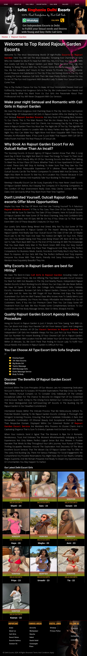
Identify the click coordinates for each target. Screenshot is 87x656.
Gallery (65, 4)
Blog (77, 4)
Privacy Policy (55, 631)
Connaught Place (33, 645)
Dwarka (32, 634)
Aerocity (33, 628)
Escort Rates (42, 4)
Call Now (53, 4)
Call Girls (30, 4)
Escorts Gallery (15, 640)
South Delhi (34, 640)
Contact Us (13, 644)
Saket (32, 637)
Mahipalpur (34, 631)
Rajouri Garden (18, 37)
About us (17, 4)
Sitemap (53, 628)
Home (6, 4)
